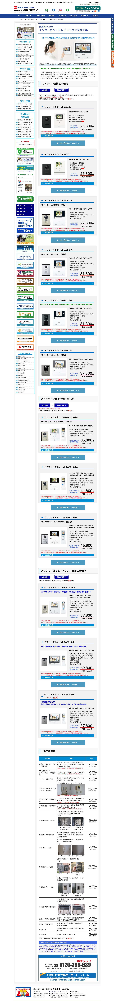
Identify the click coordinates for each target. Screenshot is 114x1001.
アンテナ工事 (65, 950)
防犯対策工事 (49, 950)
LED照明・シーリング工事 (84, 945)
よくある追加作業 (47, 136)
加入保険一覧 (21, 208)
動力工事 (69, 951)
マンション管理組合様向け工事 (77, 950)
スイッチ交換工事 (43, 945)
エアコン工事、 (58, 950)
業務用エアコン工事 (61, 951)
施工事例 (51, 16)
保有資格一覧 (21, 205)
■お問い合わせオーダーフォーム (58, 992)
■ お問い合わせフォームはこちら (68, 143)
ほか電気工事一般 (78, 951)
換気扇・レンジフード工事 (63, 946)
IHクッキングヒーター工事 (78, 946)
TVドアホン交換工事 (30, 19)
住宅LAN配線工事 (71, 948)
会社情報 (95, 16)
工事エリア (84, 16)
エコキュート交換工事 (60, 948)
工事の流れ (62, 16)
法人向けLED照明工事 (50, 951)
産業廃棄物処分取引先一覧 (21, 213)
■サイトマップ (74, 997)
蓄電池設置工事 (89, 948)
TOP (18, 15)
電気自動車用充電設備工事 (70, 945)
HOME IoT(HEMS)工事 (48, 948)
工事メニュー (29, 16)
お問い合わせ (73, 16)
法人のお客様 (41, 16)
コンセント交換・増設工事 (55, 945)
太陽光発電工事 (80, 948)
